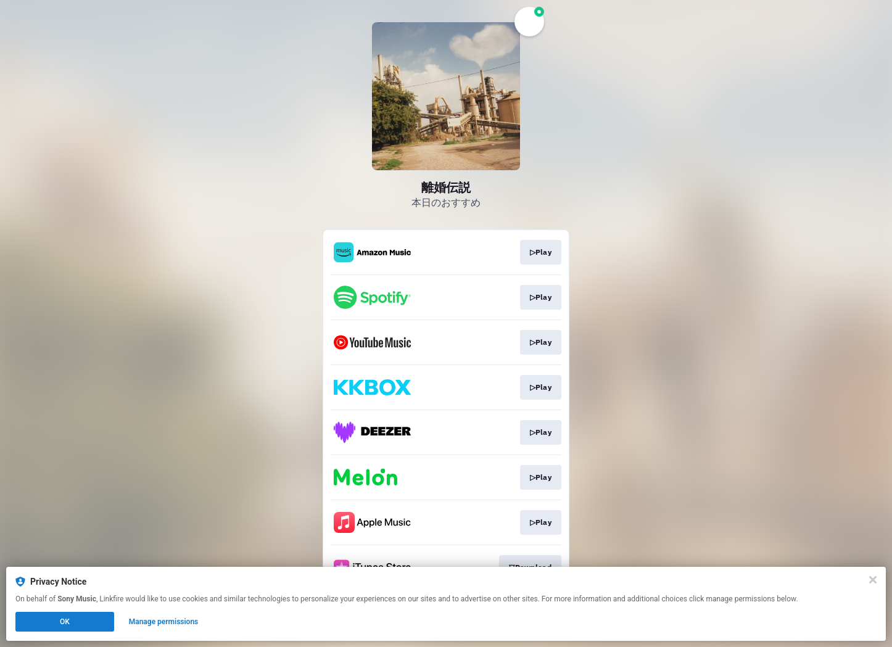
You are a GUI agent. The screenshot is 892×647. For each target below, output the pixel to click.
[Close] (873, 580)
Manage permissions (164, 621)
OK (65, 621)
